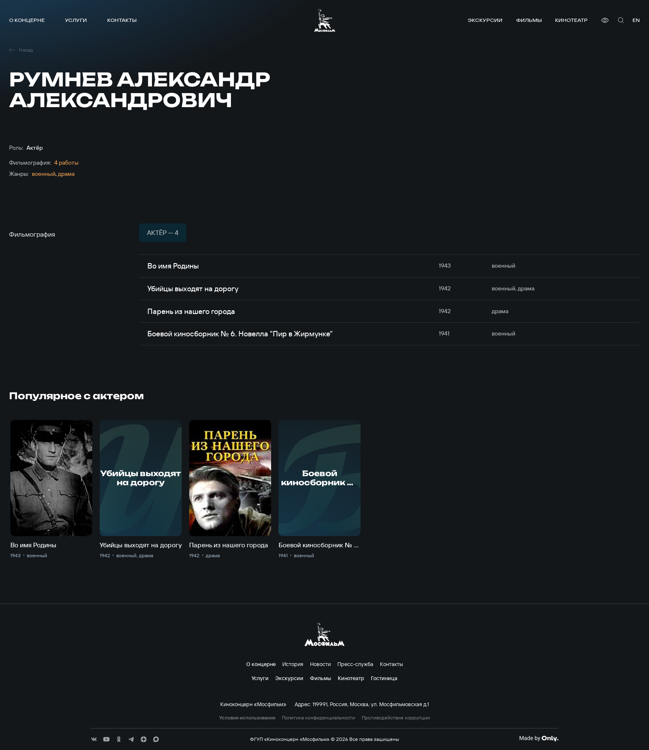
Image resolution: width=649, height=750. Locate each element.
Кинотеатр (571, 20)
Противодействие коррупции (396, 718)
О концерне (27, 20)
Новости (320, 664)
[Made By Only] (538, 738)
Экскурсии (485, 20)
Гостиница (384, 678)
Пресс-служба (355, 664)
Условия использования (247, 718)
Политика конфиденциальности (318, 718)
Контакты (122, 20)
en (636, 20)
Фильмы (529, 20)
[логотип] (324, 20)
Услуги (76, 20)
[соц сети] (94, 739)
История (292, 664)
